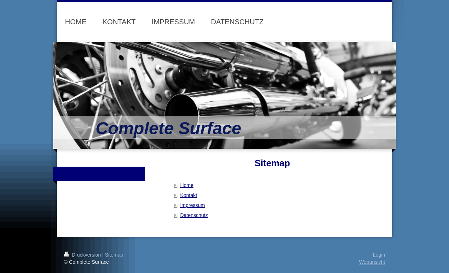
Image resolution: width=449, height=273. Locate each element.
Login (379, 255)
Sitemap (114, 255)
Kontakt (188, 195)
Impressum (192, 205)
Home (186, 185)
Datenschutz (194, 215)
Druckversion (83, 255)
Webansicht (372, 262)
